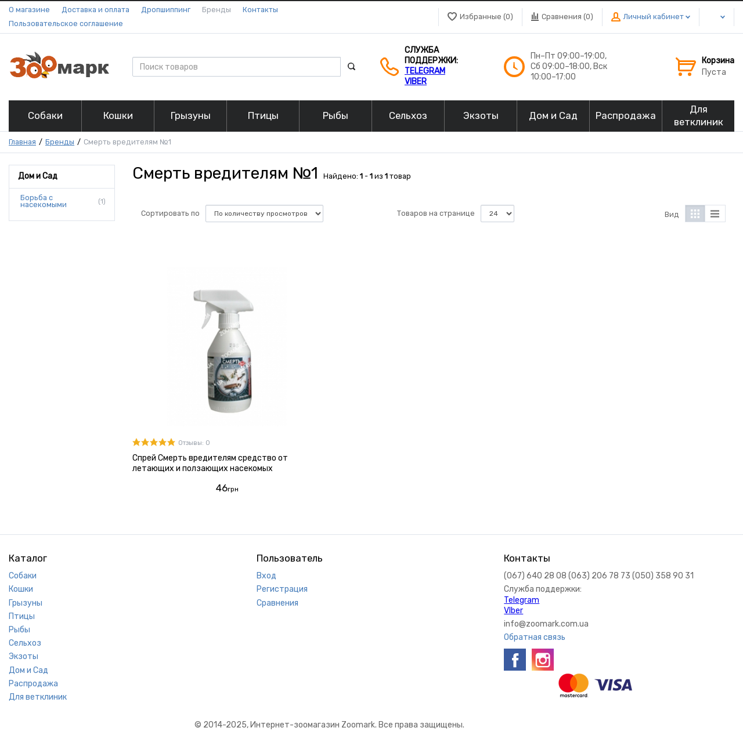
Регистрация (282, 589)
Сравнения (277, 603)
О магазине (29, 9)
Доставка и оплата (95, 9)
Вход (266, 576)
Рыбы (19, 630)
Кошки (21, 589)
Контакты (260, 9)
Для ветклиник (38, 697)
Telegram (425, 71)
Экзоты (23, 656)
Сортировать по (170, 213)
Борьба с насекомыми (43, 201)
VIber (416, 81)
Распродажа (33, 684)
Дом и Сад (28, 670)
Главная (22, 141)
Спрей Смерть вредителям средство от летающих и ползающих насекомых (210, 463)
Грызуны (25, 603)
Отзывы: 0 (194, 443)
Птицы (22, 616)
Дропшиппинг (165, 9)
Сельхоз (25, 643)
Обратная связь (534, 637)
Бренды (216, 9)
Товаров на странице (436, 213)
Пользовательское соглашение (66, 23)
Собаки (23, 576)
